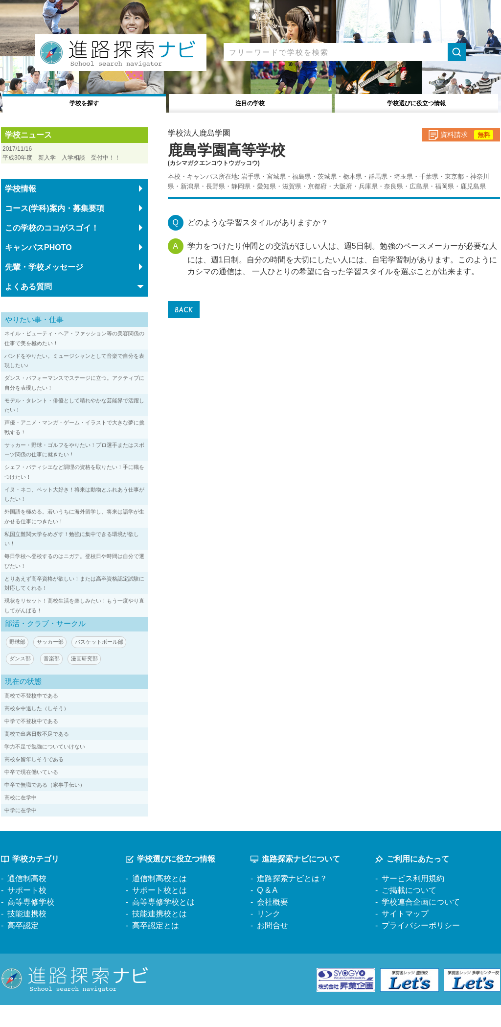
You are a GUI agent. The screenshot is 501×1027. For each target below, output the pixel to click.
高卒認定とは (155, 947)
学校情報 (20, 209)
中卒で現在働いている (36, 793)
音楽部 (55, 680)
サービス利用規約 (413, 900)
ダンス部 (21, 680)
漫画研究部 (90, 680)
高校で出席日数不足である (42, 755)
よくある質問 (28, 307)
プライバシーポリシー (421, 947)
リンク (268, 935)
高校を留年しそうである (39, 780)
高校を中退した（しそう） (42, 729)
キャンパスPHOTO (38, 267)
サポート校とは (159, 912)
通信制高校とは (159, 900)
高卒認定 (23, 947)
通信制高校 (26, 900)
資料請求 (451, 138)
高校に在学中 (23, 818)
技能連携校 (26, 935)
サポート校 (26, 912)
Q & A (267, 912)
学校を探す (84, 102)
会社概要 (272, 923)
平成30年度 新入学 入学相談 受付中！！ (74, 162)
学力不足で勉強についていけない (52, 767)
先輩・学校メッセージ (44, 287)
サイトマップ (405, 935)
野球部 (18, 662)
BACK (186, 310)
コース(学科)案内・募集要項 (54, 228)
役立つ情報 (416, 102)
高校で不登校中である (36, 717)
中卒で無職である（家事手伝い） (52, 806)
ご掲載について (409, 912)
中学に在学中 (23, 831)
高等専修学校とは (163, 923)
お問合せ (272, 947)
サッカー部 (53, 662)
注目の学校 (250, 102)
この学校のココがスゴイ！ (52, 248)
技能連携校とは (159, 935)
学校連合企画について (421, 923)
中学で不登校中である (36, 742)
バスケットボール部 (106, 662)
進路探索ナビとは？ (292, 900)
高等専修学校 (30, 923)
